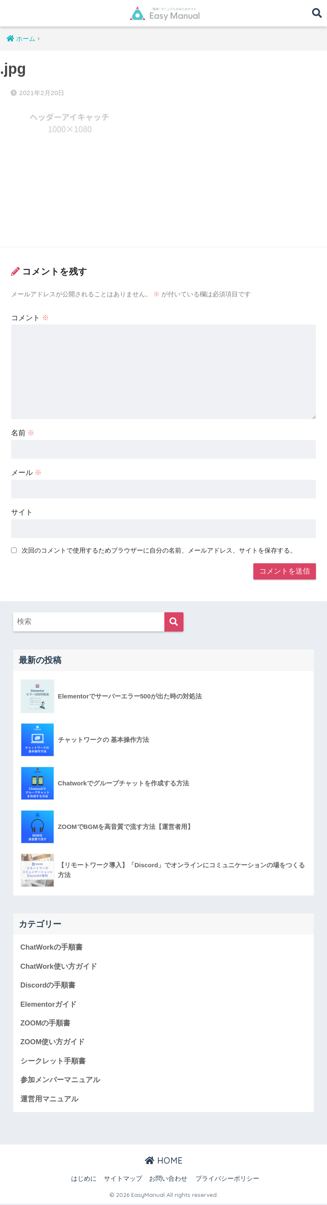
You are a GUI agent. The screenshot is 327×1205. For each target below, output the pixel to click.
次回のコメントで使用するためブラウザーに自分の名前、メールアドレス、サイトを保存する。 (159, 550)
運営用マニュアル (49, 1100)
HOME (164, 1161)
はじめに (84, 1179)
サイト (22, 512)
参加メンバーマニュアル (60, 1081)
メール (26, 473)
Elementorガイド (48, 1005)
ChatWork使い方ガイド (59, 966)
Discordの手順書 (48, 986)
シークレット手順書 (53, 1062)
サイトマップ (123, 1179)
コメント (30, 318)
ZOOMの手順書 (45, 1024)
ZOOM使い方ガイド (52, 1043)
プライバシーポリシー (227, 1179)
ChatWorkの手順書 (51, 947)
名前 (23, 433)
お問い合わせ (168, 1179)
